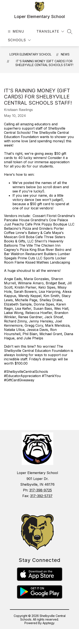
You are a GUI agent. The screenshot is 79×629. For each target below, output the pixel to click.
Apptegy (49, 623)
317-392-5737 (41, 496)
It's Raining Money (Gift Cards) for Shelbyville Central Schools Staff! (44, 63)
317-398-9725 (40, 490)
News (65, 54)
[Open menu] (15, 31)
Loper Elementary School (30, 54)
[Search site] (69, 31)
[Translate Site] (50, 31)
